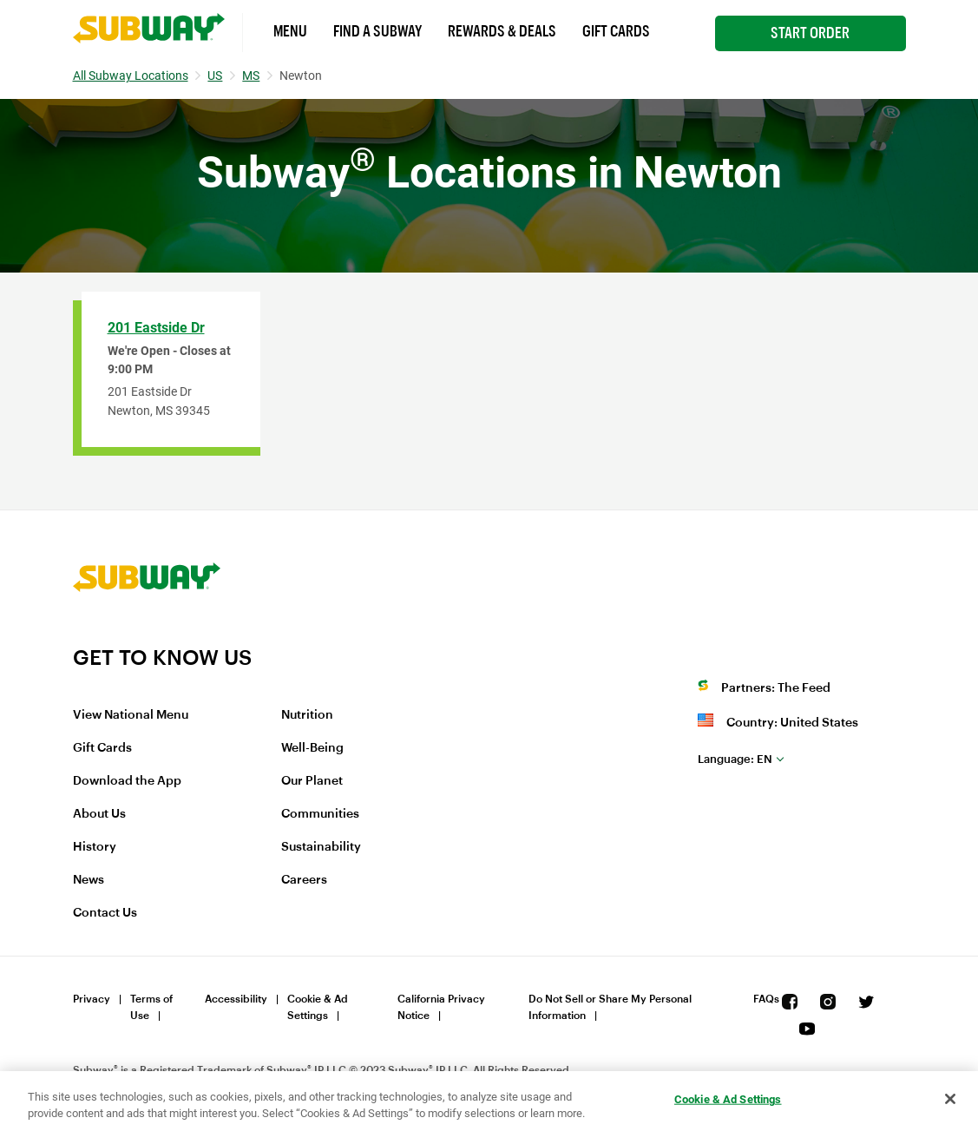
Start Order (810, 33)
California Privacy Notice (441, 1007)
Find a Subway (377, 31)
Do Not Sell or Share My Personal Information (610, 1007)
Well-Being (312, 748)
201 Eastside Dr (156, 327)
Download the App (127, 781)
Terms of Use (151, 1007)
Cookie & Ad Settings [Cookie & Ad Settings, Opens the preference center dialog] (728, 1099)
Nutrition (307, 715)
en (735, 759)
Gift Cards (616, 31)
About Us (99, 814)
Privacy (91, 999)
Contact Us (105, 913)
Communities (320, 814)
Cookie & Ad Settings (317, 1007)
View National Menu (130, 715)
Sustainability (321, 847)
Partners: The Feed (775, 688)
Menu (290, 31)
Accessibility (236, 999)
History (94, 847)
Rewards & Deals (502, 31)
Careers (304, 880)
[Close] (950, 1099)
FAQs (766, 999)
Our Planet (312, 781)
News (88, 880)
